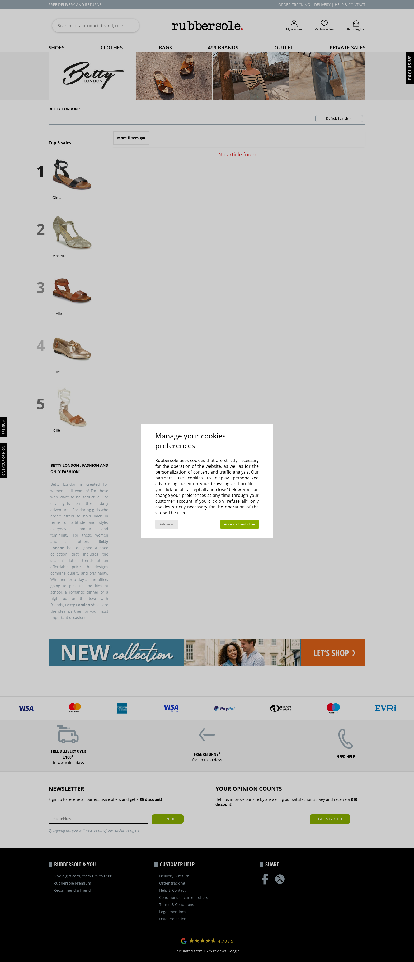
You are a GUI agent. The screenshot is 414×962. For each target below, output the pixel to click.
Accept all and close (239, 524)
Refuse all (166, 524)
